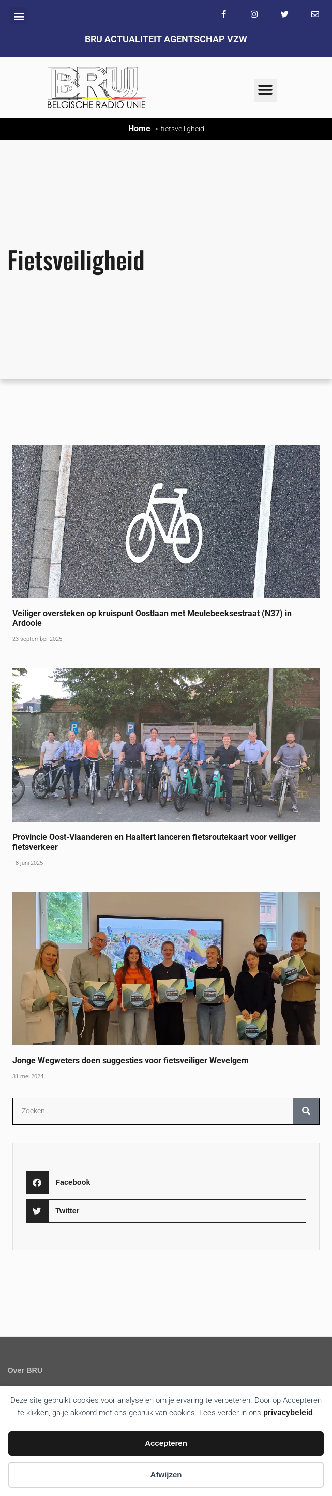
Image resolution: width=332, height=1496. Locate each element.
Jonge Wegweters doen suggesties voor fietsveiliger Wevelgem (131, 1060)
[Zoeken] (306, 1111)
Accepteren (166, 1443)
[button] (18, 15)
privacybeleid (288, 1412)
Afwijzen (166, 1474)
